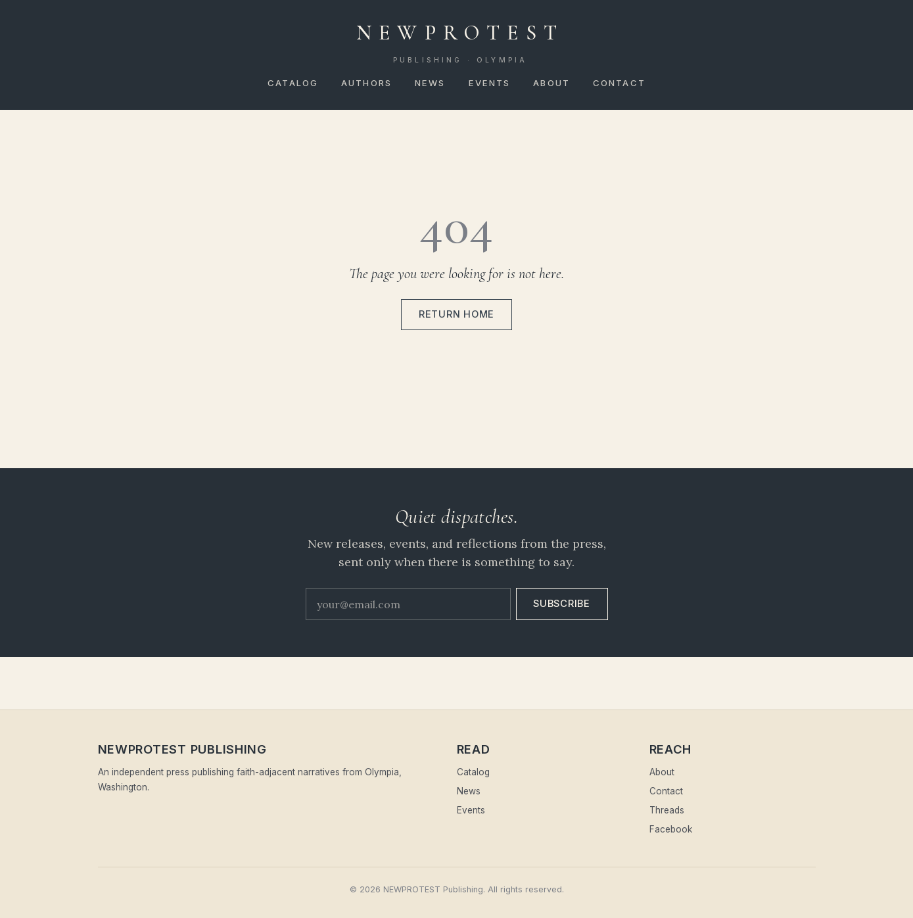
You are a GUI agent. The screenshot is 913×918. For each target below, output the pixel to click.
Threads (666, 810)
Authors (366, 83)
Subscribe (561, 604)
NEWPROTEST (460, 43)
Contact (619, 83)
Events (490, 83)
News (430, 83)
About (551, 83)
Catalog (293, 83)
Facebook (670, 829)
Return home (456, 314)
